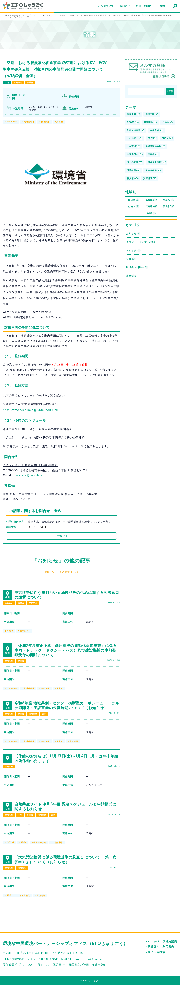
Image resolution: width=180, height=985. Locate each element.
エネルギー (12, 122)
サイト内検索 (156, 952)
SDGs (24, 842)
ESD (152, 138)
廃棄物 (153, 154)
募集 (131, 275)
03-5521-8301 (37, 527)
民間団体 (33, 603)
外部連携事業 (135, 130)
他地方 (134, 206)
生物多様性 (58, 842)
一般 (20, 815)
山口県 (134, 199)
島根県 (151, 199)
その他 (10, 631)
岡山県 (168, 206)
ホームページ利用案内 (162, 941)
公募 (131, 258)
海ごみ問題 (134, 162)
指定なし (22, 868)
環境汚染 (41, 895)
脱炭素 (59, 122)
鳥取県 (168, 199)
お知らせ (18, 82)
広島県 (151, 206)
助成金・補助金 (137, 267)
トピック (133, 250)
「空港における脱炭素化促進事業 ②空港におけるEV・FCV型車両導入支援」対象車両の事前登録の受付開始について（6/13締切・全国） (55, 69)
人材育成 (133, 146)
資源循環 (74, 741)
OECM (10, 842)
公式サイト (61, 536)
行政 (44, 713)
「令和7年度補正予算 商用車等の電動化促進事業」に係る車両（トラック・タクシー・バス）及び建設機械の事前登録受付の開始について (65, 650)
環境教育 (134, 170)
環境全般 (133, 114)
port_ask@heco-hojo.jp (31, 475)
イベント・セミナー (140, 242)
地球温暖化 (29, 122)
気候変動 (45, 122)
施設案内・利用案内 (161, 946)
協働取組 (156, 130)
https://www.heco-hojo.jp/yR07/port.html (30, 410)
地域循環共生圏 (156, 146)
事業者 (30, 82)
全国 (7, 82)
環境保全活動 (39, 842)
